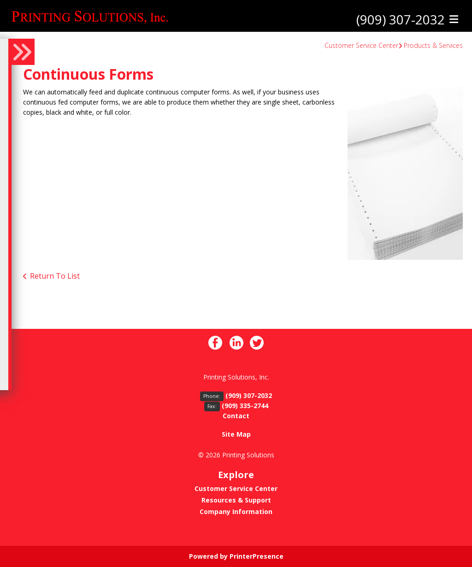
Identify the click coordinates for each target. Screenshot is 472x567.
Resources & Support (236, 500)
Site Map (236, 434)
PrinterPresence (256, 556)
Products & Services (433, 45)
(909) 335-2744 (245, 405)
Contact (236, 415)
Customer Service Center (361, 45)
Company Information (236, 511)
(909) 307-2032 (400, 20)
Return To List (55, 276)
